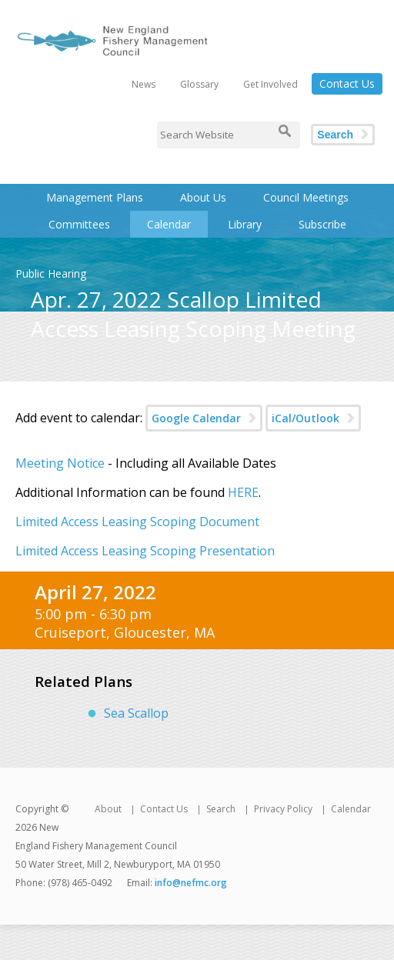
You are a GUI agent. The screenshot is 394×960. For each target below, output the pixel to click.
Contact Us (347, 83)
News (143, 84)
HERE (243, 492)
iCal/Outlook (305, 418)
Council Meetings (306, 197)
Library (245, 224)
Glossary (199, 84)
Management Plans (94, 197)
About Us (203, 197)
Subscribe (322, 224)
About (108, 808)
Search (335, 134)
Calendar (169, 224)
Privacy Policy (283, 808)
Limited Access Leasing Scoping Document (137, 521)
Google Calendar (196, 418)
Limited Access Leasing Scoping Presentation (145, 550)
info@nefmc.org (191, 882)
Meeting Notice (60, 463)
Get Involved (270, 84)
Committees (79, 224)
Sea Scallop (136, 713)
